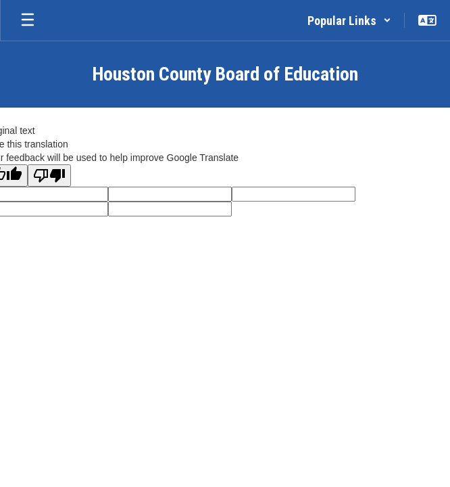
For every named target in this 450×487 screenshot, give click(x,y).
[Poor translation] (49, 175)
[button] (349, 20)
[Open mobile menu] (28, 20)
